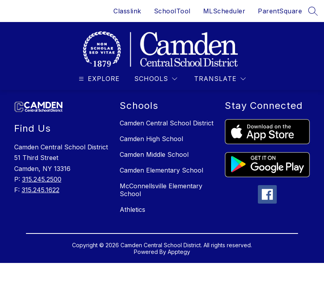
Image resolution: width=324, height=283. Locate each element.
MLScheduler (224, 11)
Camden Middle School (154, 154)
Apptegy (179, 251)
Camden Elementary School (161, 170)
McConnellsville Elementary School (161, 190)
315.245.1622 (40, 190)
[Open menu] (98, 79)
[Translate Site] (220, 79)
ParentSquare (280, 11)
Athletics (132, 209)
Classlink (127, 11)
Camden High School (151, 139)
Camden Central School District (166, 123)
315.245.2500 (41, 179)
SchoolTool (172, 11)
